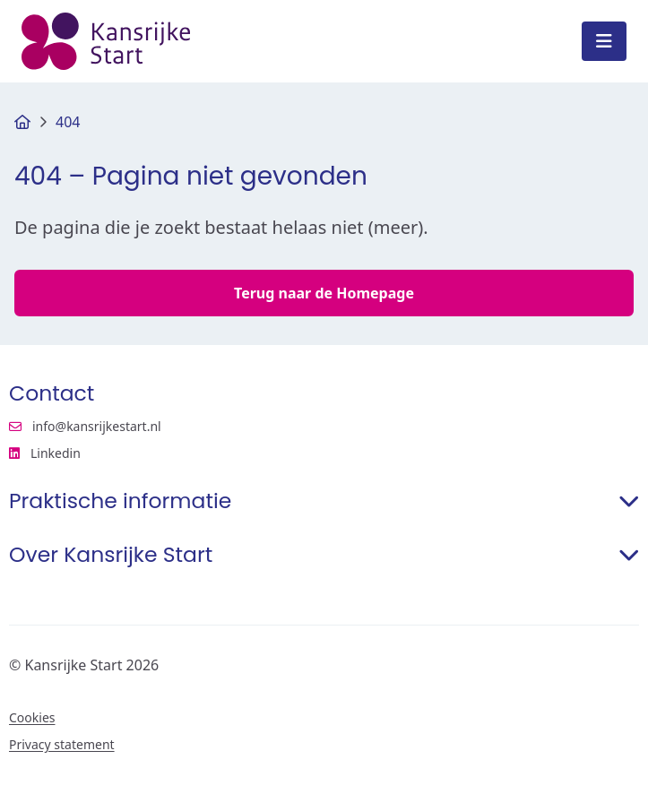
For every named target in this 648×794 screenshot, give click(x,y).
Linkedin (127, 453)
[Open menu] (604, 41)
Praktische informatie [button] (324, 501)
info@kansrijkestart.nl (85, 426)
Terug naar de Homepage (324, 293)
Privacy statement (62, 744)
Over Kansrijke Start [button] (324, 554)
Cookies (32, 718)
